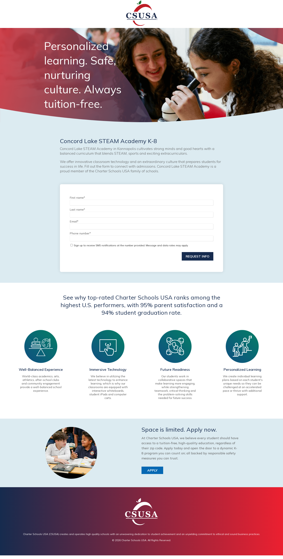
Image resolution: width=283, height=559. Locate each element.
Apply (152, 470)
